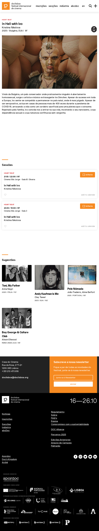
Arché (5, 462)
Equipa (54, 421)
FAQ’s (54, 418)
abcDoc (75, 6)
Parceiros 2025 (58, 434)
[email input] (73, 377)
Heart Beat (7, 19)
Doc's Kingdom (9, 459)
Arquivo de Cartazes (61, 443)
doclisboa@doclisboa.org (15, 377)
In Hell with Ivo (12, 185)
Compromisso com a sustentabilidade (70, 424)
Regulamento (57, 412)
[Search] (90, 5)
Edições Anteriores (60, 440)
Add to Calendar (88, 195)
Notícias (6, 414)
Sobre (54, 415)
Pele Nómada (75, 288)
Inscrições (41, 6)
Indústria (64, 6)
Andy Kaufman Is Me (47, 293)
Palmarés (55, 446)
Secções (53, 6)
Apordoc (6, 456)
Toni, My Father (11, 285)
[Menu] (95, 5)
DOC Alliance (57, 429)
